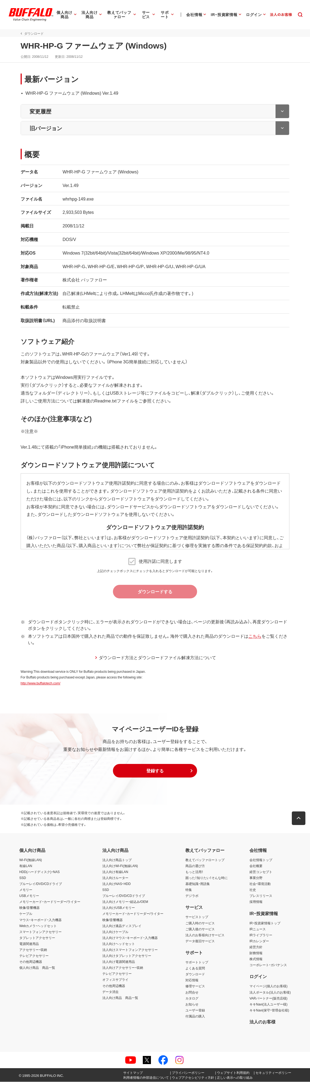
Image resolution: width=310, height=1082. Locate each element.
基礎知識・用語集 (197, 883)
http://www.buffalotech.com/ (39, 683)
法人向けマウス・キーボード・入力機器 (130, 937)
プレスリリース (260, 895)
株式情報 (255, 958)
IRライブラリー (260, 934)
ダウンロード (195, 974)
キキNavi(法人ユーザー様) (268, 1004)
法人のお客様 (262, 1021)
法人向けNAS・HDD (116, 883)
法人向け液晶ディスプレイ (121, 925)
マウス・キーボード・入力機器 (40, 919)
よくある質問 (195, 968)
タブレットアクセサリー (37, 937)
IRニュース (257, 928)
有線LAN (25, 865)
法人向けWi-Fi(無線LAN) (120, 865)
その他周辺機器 (30, 961)
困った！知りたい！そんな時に (206, 877)
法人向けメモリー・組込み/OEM (125, 901)
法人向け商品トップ (117, 859)
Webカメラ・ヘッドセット (38, 925)
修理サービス (195, 986)
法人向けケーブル (115, 931)
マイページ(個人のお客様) (268, 986)
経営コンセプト (260, 871)
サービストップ (196, 917)
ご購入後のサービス (200, 928)
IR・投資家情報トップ (264, 923)
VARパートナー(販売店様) (268, 998)
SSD (22, 877)
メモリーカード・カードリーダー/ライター (49, 901)
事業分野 (255, 877)
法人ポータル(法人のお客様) (270, 992)
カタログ (191, 998)
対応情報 (191, 980)
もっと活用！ (194, 871)
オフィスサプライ (115, 979)
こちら (253, 636)
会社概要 (255, 865)
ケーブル (25, 913)
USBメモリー (29, 895)
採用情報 (255, 901)
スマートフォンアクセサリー (40, 931)
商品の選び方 (195, 865)
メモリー (25, 889)
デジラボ (191, 895)
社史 (252, 889)
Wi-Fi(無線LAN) (30, 859)
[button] (155, 771)
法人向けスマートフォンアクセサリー (130, 949)
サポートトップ (196, 962)
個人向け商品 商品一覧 (37, 967)
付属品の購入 (195, 1016)
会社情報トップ (260, 859)
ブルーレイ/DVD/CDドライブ (40, 883)
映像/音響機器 (29, 907)
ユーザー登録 (195, 1010)
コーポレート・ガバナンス (268, 965)
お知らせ (191, 1004)
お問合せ (191, 992)
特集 (188, 889)
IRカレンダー (259, 940)
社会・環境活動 (260, 883)
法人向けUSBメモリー (118, 907)
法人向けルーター (115, 877)
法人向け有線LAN (115, 871)
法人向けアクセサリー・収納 (122, 967)
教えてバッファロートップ (204, 859)
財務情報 (255, 952)
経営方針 (255, 946)
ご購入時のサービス (200, 923)
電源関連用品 (29, 943)
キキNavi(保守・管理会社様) (269, 1010)
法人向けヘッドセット (118, 943)
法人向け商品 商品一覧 (120, 997)
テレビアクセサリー (34, 955)
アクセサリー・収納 (33, 949)
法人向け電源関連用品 (118, 961)
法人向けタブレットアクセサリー (126, 955)
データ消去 (110, 991)
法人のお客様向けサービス (204, 934)
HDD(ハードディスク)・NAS (39, 871)
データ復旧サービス (200, 940)
